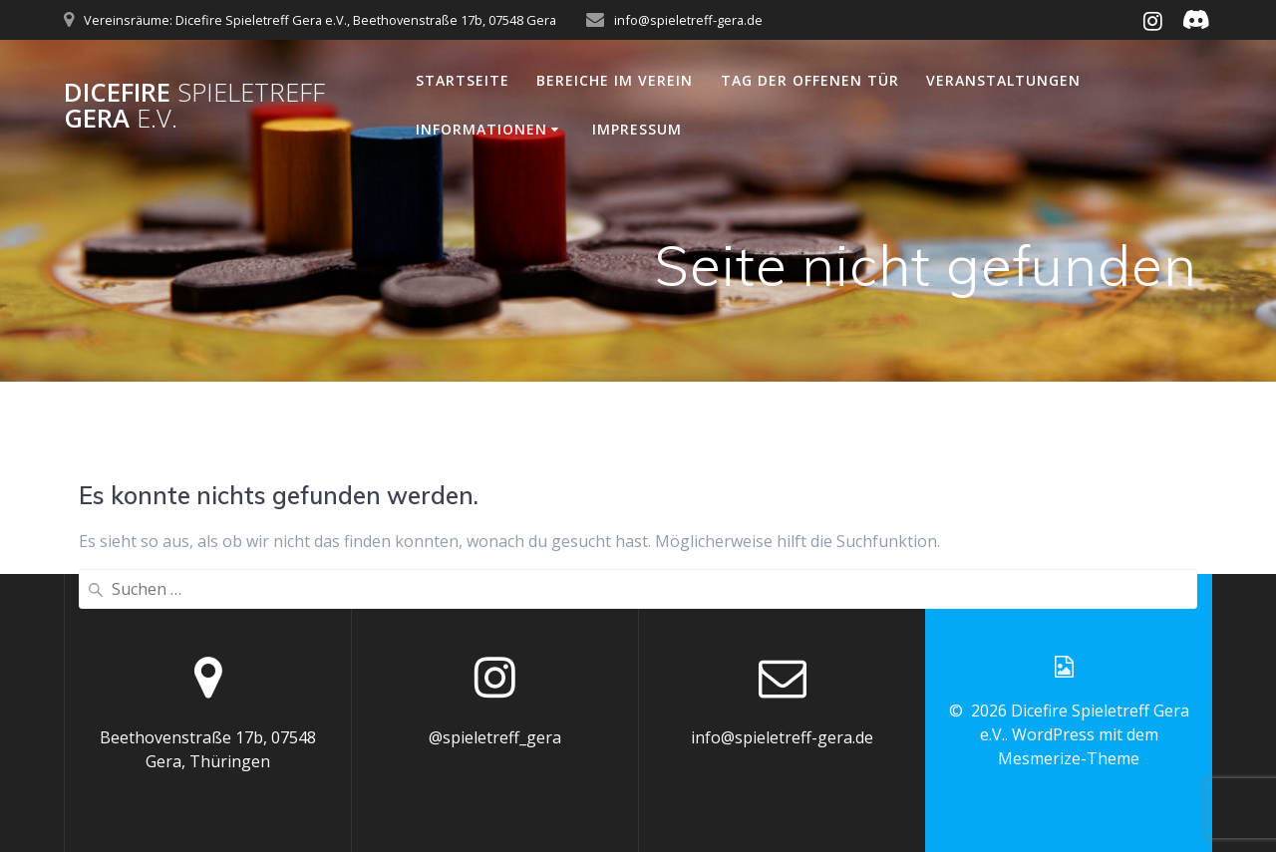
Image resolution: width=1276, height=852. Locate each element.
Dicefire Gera (194, 105)
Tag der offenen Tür (810, 80)
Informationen (481, 129)
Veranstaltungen (1003, 80)
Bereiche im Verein (614, 80)
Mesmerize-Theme (1068, 758)
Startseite (462, 80)
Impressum (637, 129)
